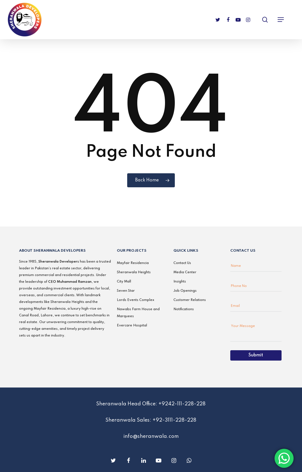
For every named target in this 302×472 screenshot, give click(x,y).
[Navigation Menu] (281, 19)
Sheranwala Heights (134, 272)
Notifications (183, 309)
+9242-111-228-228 (182, 403)
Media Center (184, 272)
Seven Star (126, 291)
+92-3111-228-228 (174, 420)
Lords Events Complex (135, 300)
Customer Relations (189, 300)
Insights (179, 281)
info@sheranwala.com (151, 436)
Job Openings (185, 291)
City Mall (124, 281)
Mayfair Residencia (133, 263)
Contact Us (182, 263)
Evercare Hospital (132, 325)
